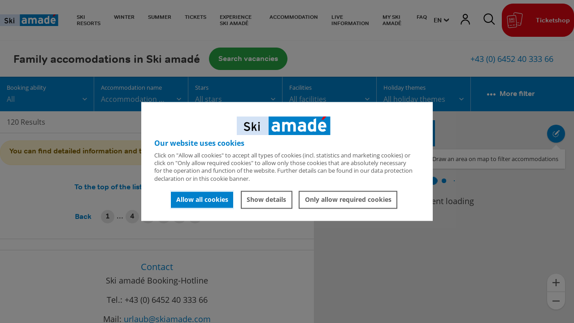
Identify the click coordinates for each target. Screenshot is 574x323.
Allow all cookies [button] (202, 199)
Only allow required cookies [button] (348, 199)
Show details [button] (266, 199)
